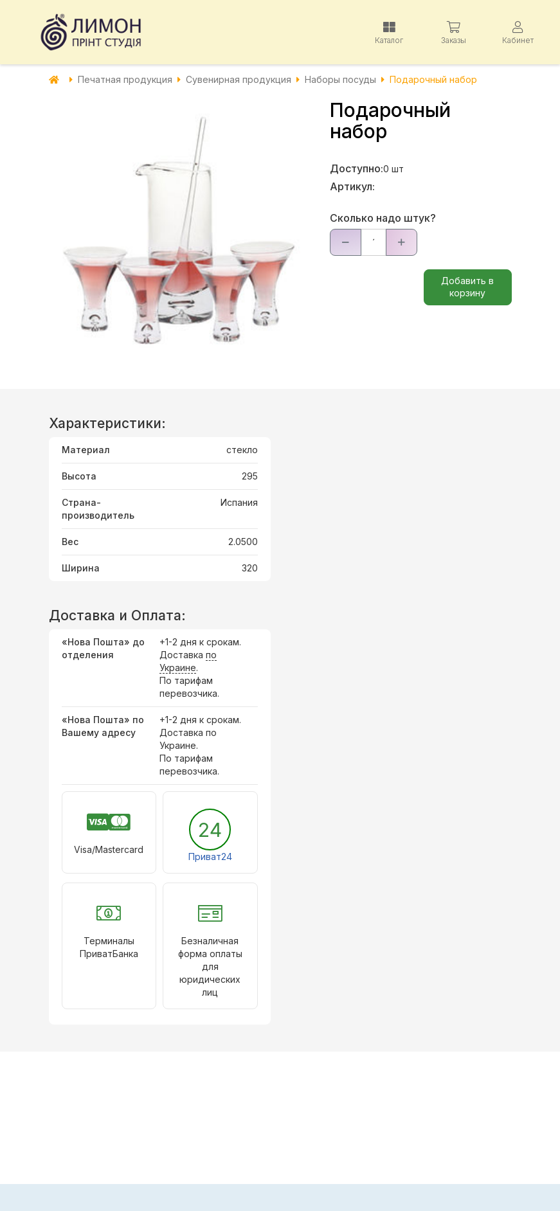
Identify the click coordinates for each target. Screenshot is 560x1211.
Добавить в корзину (467, 286)
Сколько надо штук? (383, 217)
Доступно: (356, 168)
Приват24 (210, 856)
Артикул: (352, 186)
